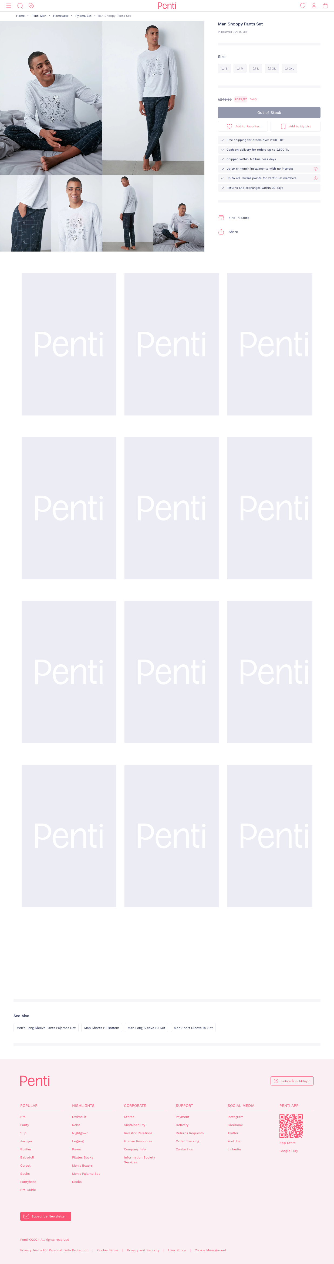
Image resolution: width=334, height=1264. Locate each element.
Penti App (289, 1105)
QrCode (291, 1126)
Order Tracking (187, 1141)
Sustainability (134, 1125)
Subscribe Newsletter (49, 1216)
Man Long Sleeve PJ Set (146, 1028)
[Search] (20, 5)
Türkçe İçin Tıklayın (295, 1081)
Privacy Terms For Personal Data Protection (54, 1250)
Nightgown (80, 1133)
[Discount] (31, 5)
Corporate (135, 1105)
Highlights (83, 1105)
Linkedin (234, 1149)
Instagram (235, 1117)
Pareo (76, 1149)
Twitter (233, 1133)
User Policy (177, 1250)
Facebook (235, 1125)
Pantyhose (28, 1182)
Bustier (25, 1149)
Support (184, 1105)
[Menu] (8, 5)
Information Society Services (139, 1160)
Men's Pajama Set (86, 1174)
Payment (182, 1117)
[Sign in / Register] (314, 5)
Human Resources (138, 1141)
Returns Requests (190, 1133)
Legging (77, 1141)
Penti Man (39, 16)
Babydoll (27, 1157)
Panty (24, 1125)
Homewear (60, 16)
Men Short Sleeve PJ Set (193, 1028)
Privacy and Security (143, 1250)
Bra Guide (28, 1190)
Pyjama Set (83, 16)
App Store (287, 1143)
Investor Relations (138, 1133)
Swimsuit (79, 1117)
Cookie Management (210, 1250)
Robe (76, 1125)
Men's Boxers (82, 1165)
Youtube (234, 1141)
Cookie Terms (107, 1250)
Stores (129, 1117)
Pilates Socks (82, 1157)
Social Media (241, 1105)
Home (20, 16)
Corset (25, 1165)
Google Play (288, 1151)
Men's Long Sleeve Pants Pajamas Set (46, 1028)
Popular (29, 1105)
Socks (25, 1174)
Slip (23, 1133)
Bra (23, 1117)
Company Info (135, 1149)
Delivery (182, 1125)
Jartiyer (26, 1141)
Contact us (184, 1149)
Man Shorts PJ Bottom (101, 1028)
